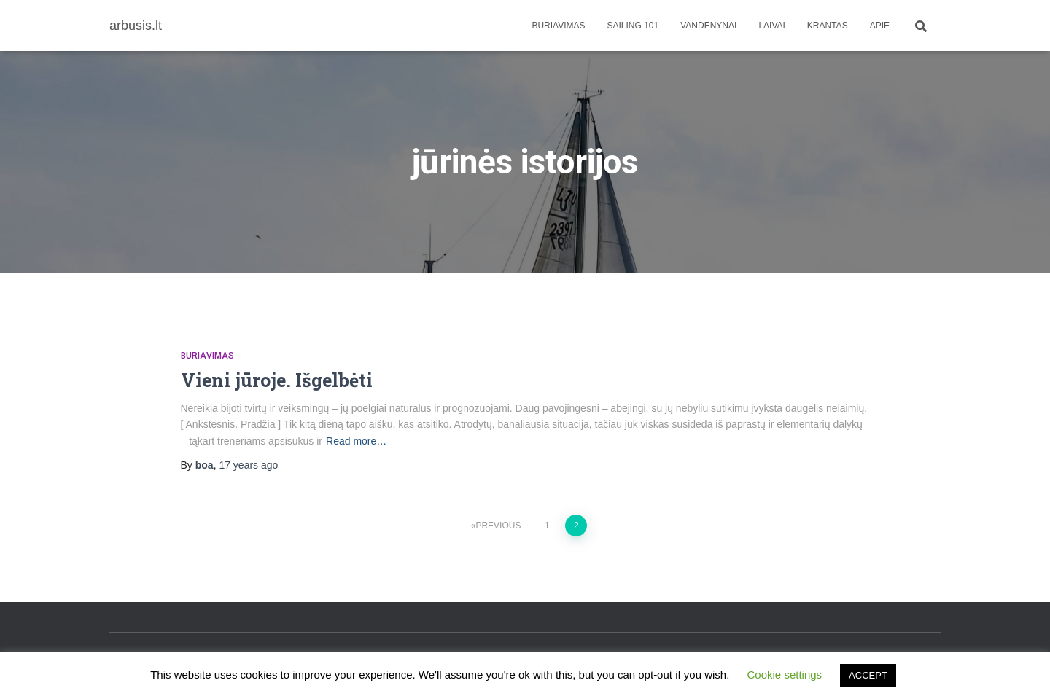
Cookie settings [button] (784, 674)
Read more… (356, 441)
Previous (498, 525)
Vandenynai (708, 25)
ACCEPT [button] (868, 675)
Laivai (771, 25)
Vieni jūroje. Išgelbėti (277, 380)
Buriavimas (558, 25)
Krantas (827, 25)
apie (880, 25)
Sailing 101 (633, 25)
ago (248, 465)
